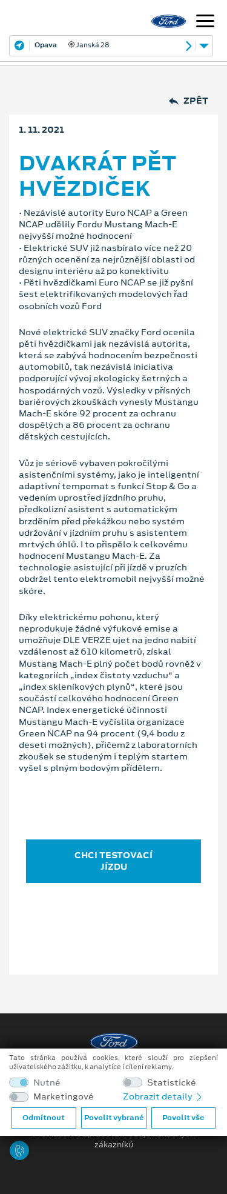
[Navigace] (205, 22)
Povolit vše (183, 1117)
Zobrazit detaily (163, 1096)
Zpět (188, 101)
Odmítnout (43, 1117)
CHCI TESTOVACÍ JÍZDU (113, 861)
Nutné (47, 1083)
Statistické (171, 1083)
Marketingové (63, 1096)
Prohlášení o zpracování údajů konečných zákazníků (114, 1139)
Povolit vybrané (113, 1117)
